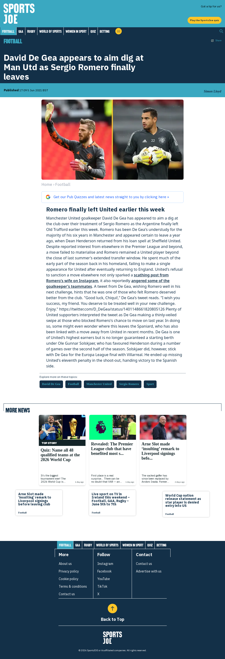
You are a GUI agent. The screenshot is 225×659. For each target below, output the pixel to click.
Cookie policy (68, 579)
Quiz (93, 31)
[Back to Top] (112, 608)
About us (65, 564)
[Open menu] (118, 31)
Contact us (67, 594)
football (62, 184)
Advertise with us (149, 571)
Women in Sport (76, 31)
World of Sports (50, 31)
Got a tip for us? (211, 6)
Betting (104, 31)
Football (8, 31)
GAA (20, 31)
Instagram (105, 564)
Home (46, 184)
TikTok (102, 586)
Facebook (104, 571)
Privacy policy (69, 571)
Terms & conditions (73, 586)
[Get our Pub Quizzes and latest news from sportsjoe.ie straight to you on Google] (112, 197)
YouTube (103, 579)
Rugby (31, 31)
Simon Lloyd (212, 91)
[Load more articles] (112, 529)
